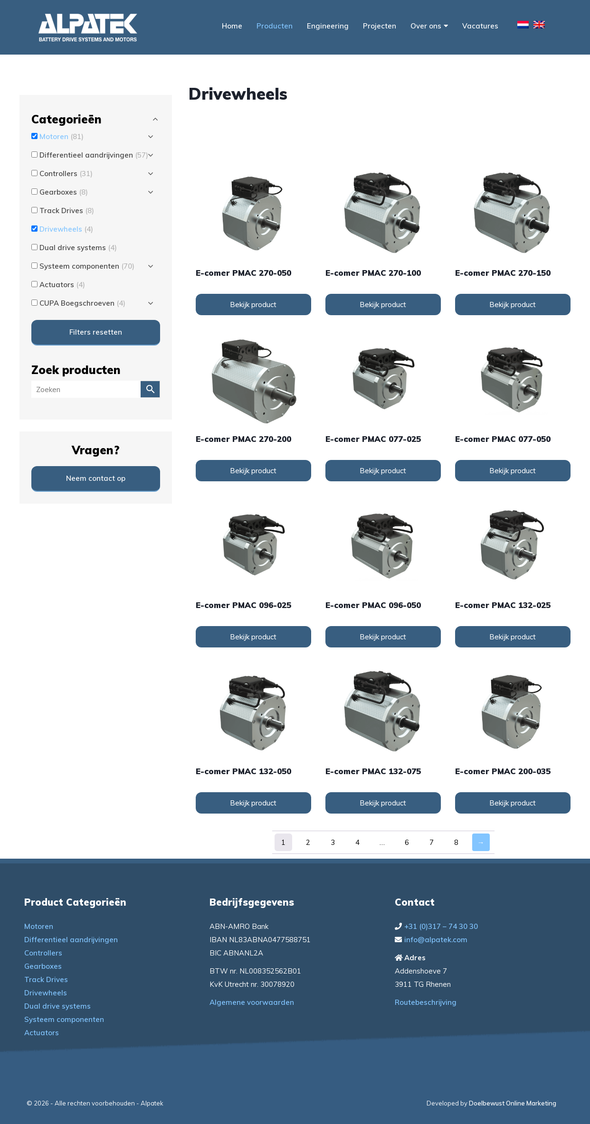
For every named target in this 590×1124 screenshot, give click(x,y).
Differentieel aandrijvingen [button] (93, 154)
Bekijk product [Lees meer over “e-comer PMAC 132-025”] (512, 636)
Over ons (429, 25)
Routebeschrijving (426, 1002)
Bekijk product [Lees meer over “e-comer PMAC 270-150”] (512, 304)
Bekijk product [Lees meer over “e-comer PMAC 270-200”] (253, 470)
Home (232, 25)
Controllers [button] (66, 173)
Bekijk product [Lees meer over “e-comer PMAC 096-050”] (383, 636)
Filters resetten (95, 332)
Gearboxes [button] (63, 192)
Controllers (43, 952)
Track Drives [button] (66, 210)
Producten (275, 25)
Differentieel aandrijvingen (71, 939)
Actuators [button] (62, 284)
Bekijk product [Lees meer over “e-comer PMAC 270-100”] (383, 304)
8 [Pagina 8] (456, 842)
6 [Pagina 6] (407, 842)
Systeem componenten (64, 1019)
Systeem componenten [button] (86, 266)
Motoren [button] (61, 136)
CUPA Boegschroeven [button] (82, 303)
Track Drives (46, 979)
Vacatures (480, 25)
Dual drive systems (57, 1006)
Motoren (38, 926)
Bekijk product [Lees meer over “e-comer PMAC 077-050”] (512, 470)
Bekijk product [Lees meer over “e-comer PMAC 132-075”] (383, 802)
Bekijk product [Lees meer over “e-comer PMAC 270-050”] (253, 304)
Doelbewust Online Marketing (512, 1103)
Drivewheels (45, 992)
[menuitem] (523, 26)
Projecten (379, 25)
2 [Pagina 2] (308, 842)
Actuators (41, 1032)
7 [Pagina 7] (431, 842)
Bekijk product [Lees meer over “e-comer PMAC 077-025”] (383, 470)
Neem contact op (95, 478)
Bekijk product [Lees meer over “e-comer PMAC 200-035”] (512, 802)
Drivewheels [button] (66, 229)
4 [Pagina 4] (357, 842)
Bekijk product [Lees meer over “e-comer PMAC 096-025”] (253, 636)
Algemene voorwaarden (251, 1002)
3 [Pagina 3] (333, 842)
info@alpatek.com (435, 939)
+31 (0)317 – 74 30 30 (441, 926)
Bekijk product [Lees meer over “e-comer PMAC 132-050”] (253, 802)
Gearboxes (43, 966)
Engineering (328, 25)
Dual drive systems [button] (78, 247)
